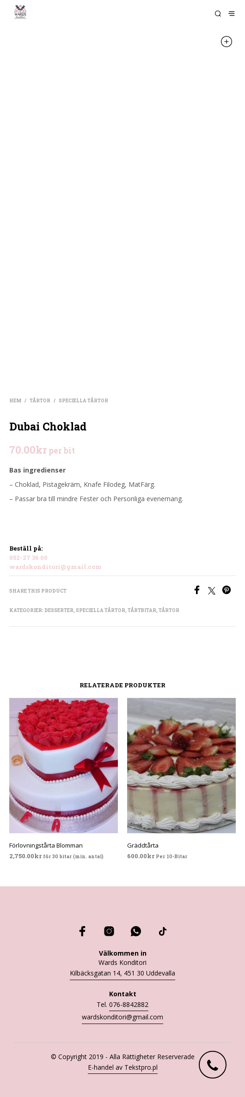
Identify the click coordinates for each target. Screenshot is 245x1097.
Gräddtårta (143, 845)
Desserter (59, 610)
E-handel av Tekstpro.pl (123, 1067)
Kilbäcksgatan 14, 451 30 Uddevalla (122, 973)
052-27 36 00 (28, 557)
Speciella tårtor (83, 401)
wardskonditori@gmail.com (55, 567)
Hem (15, 401)
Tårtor (40, 401)
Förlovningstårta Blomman (46, 845)
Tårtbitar (142, 610)
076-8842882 (128, 1004)
